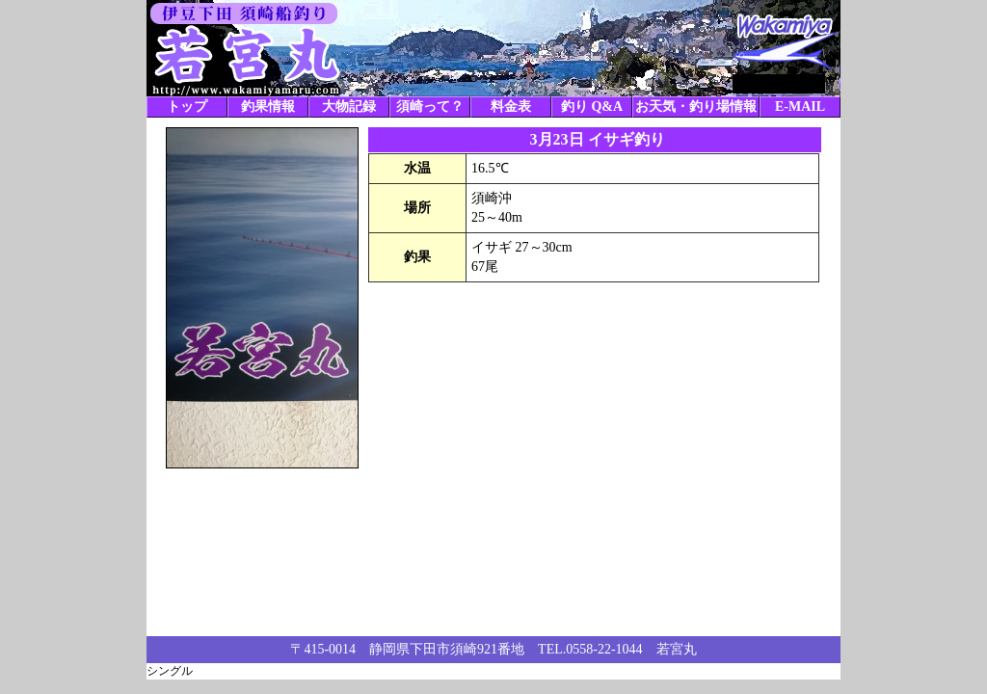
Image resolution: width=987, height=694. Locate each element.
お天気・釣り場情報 (696, 106)
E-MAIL (800, 106)
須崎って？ (430, 106)
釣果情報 (268, 106)
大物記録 (349, 106)
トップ (187, 106)
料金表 (511, 106)
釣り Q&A (592, 106)
